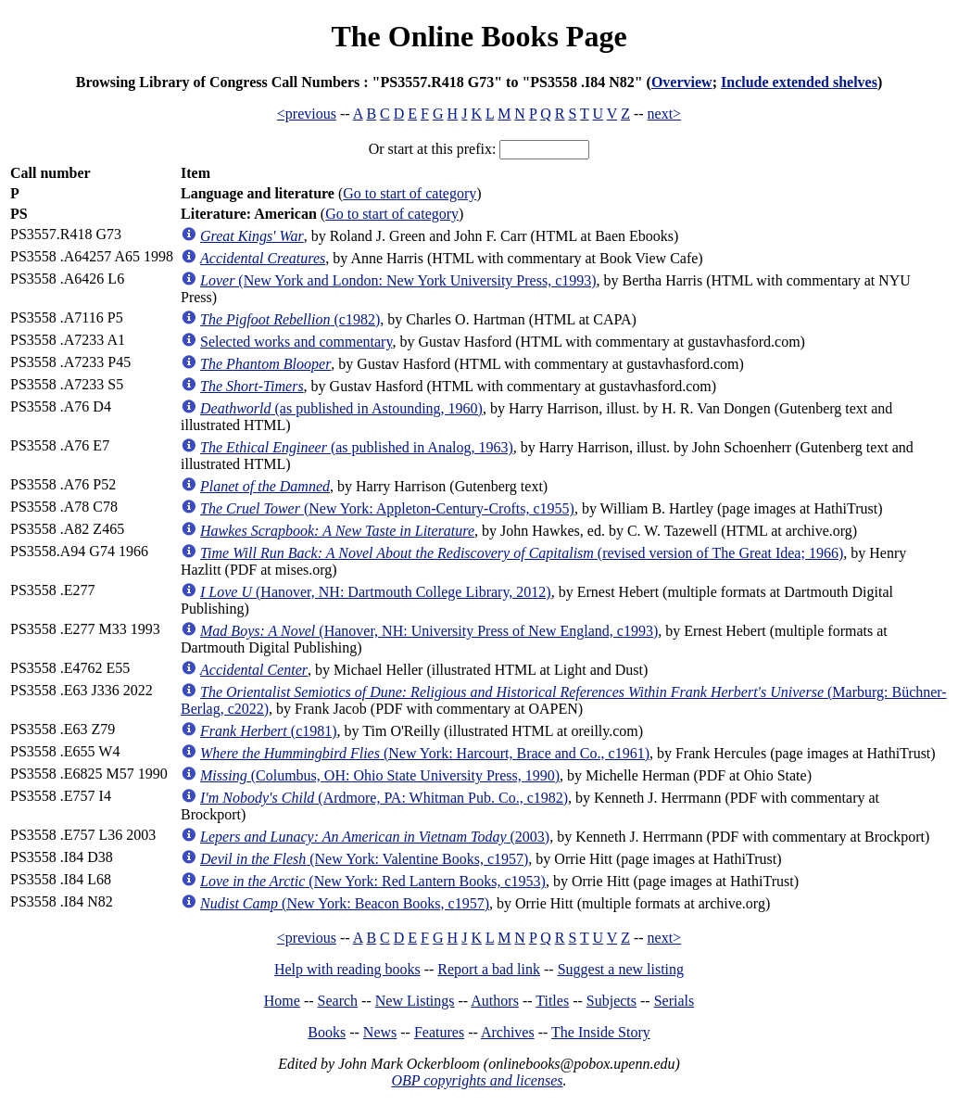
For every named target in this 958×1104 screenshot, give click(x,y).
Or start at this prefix (430, 149)
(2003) (374, 836)
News (380, 1032)
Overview (681, 82)
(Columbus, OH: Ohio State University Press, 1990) (380, 775)
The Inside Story (600, 1032)
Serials (674, 1001)
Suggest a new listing (621, 969)
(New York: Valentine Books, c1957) (364, 859)
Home (282, 1001)
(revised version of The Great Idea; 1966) (521, 553)
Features (439, 1032)
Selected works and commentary (296, 341)
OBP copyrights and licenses (476, 1080)
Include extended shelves (799, 82)
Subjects (611, 1001)
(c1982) (290, 319)
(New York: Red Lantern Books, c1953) (373, 881)
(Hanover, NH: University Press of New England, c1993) (429, 631)
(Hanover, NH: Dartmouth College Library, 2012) (375, 592)
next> (665, 113)
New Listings (415, 1001)
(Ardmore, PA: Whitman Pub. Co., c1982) (384, 798)
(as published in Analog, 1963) (356, 447)
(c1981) (268, 731)
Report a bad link (488, 969)
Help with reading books (347, 969)
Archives (508, 1032)
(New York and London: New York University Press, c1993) (398, 280)
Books (327, 1032)
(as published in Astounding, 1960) (341, 408)
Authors (495, 1001)
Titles (552, 1001)
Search (338, 1001)
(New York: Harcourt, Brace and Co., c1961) (424, 753)
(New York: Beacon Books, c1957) (344, 903)
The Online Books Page (478, 36)
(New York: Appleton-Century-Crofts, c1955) (387, 508)
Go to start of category (409, 193)
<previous (306, 113)
